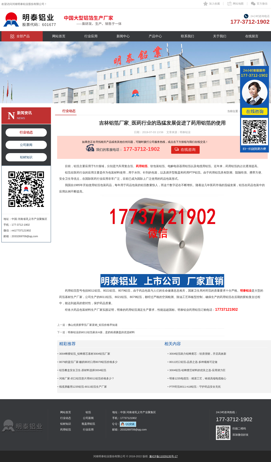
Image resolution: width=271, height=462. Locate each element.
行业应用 (91, 36)
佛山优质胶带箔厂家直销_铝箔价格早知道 (93, 324)
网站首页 (58, 36)
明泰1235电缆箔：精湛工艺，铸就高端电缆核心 (197, 378)
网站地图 (238, 3)
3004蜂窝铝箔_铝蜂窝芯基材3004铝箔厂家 (84, 353)
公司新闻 (26, 145)
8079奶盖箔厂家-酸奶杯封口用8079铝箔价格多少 (88, 362)
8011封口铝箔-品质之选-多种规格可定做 (193, 362)
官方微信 (262, 3)
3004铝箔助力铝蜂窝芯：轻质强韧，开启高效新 (197, 353)
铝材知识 (26, 157)
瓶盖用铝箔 (88, 423)
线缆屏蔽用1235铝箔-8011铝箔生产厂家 (83, 386)
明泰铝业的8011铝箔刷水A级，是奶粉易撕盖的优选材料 (101, 332)
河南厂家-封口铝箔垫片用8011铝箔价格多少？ (86, 378)
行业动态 (26, 132)
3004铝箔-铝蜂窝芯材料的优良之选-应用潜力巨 (197, 370)
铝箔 (88, 412)
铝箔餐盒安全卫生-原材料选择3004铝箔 (82, 370)
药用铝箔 (65, 429)
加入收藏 (214, 3)
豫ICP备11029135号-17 (163, 456)
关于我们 (219, 36)
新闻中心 (123, 36)
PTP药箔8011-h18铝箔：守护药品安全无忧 (195, 386)
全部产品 (23, 36)
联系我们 (187, 36)
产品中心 (155, 36)
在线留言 (251, 36)
